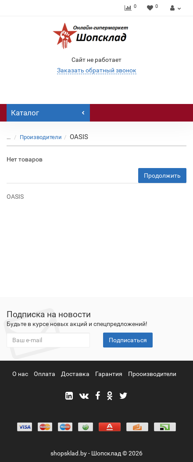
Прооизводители (152, 373)
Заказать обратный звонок (96, 70)
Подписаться (128, 340)
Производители (35, 137)
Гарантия (108, 373)
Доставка (75, 373)
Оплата (44, 373)
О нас (20, 373)
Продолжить (162, 175)
